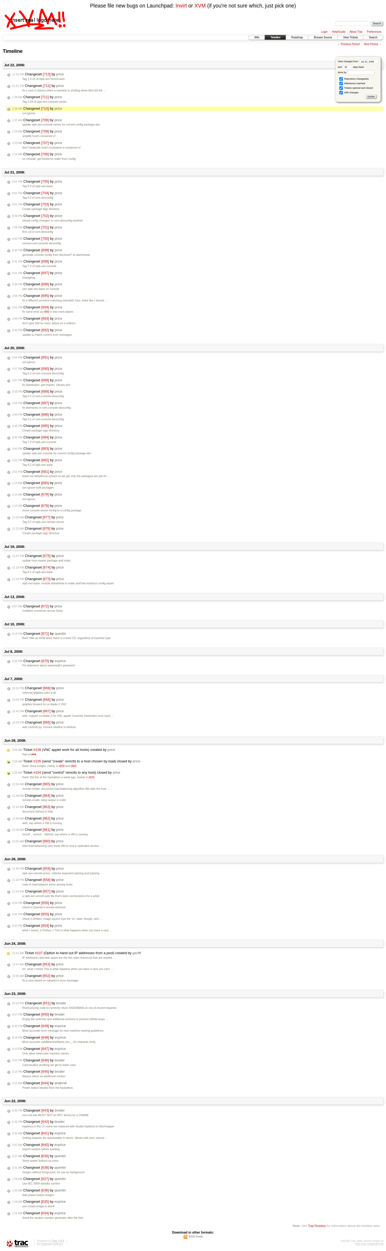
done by (356, 72)
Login (324, 31)
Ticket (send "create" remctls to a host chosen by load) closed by (76, 761)
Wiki (256, 37)
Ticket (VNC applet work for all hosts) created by (63, 750)
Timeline (275, 37)
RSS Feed (196, 1236)
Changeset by (38, 74)
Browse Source (323, 37)
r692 (47, 311)
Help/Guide (338, 31)
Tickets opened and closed (356, 88)
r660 (73, 766)
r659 (62, 766)
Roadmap (297, 37)
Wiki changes (348, 92)
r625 (91, 777)
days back (353, 67)
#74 (33, 754)
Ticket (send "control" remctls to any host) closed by (66, 772)
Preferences (374, 31)
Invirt (181, 6)
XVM (200, 6)
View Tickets (350, 37)
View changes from (358, 61)
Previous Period (350, 44)
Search (373, 37)
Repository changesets (354, 79)
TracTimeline (317, 1225)
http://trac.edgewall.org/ (369, 1243)
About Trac (356, 31)
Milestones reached (352, 83)
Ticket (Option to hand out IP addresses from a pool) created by (76, 953)
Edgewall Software (52, 1243)
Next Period (371, 44)
